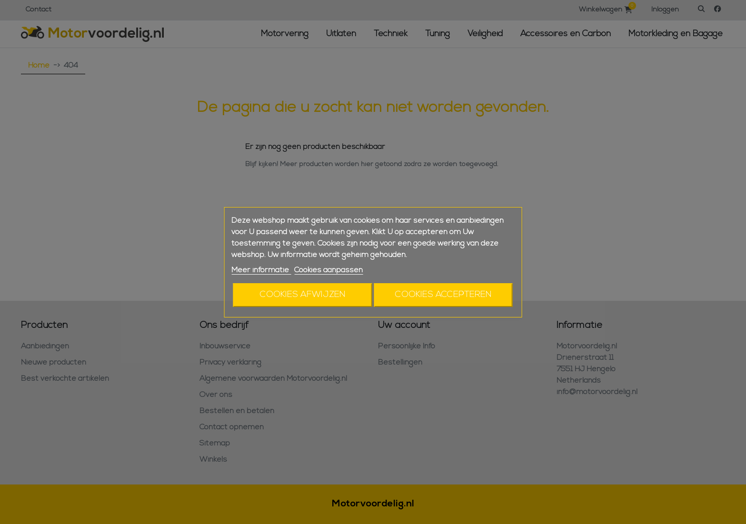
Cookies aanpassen (328, 270)
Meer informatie (261, 270)
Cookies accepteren (443, 294)
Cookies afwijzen (303, 294)
